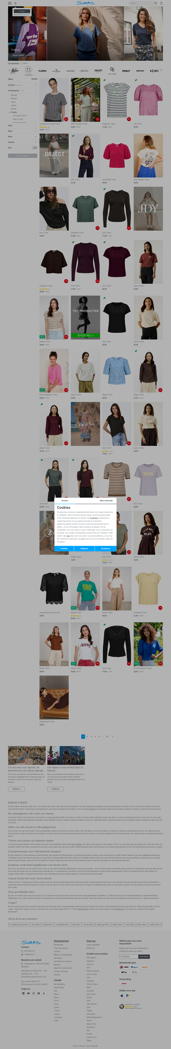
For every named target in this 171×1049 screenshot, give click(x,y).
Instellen (64, 549)
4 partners (94, 518)
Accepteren (105, 549)
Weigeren (84, 549)
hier (68, 536)
